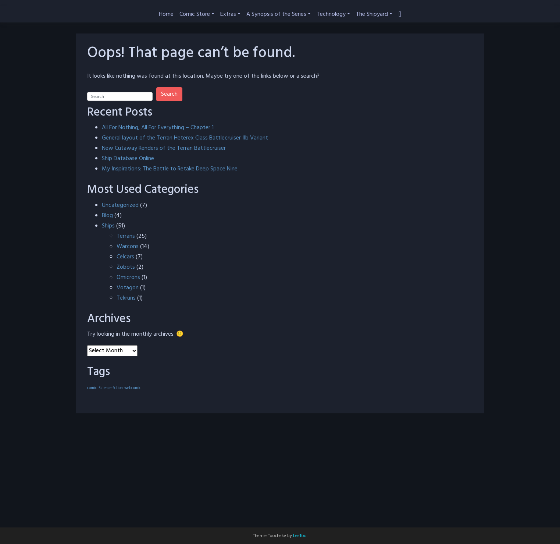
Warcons (128, 246)
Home (166, 14)
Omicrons (128, 277)
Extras (228, 14)
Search (169, 94)
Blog (107, 215)
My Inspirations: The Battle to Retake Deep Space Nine (170, 169)
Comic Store (194, 14)
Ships (108, 226)
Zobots (126, 267)
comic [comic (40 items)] (92, 388)
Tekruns (126, 298)
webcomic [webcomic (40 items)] (132, 388)
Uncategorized (120, 205)
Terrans (126, 236)
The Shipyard (372, 14)
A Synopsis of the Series (276, 14)
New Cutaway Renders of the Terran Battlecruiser (164, 148)
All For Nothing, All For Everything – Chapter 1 (158, 128)
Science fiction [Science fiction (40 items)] (111, 388)
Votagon (128, 288)
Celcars (125, 257)
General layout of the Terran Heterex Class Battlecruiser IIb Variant (185, 138)
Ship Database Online (128, 158)
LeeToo (300, 536)
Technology (331, 14)
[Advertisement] (280, 475)
